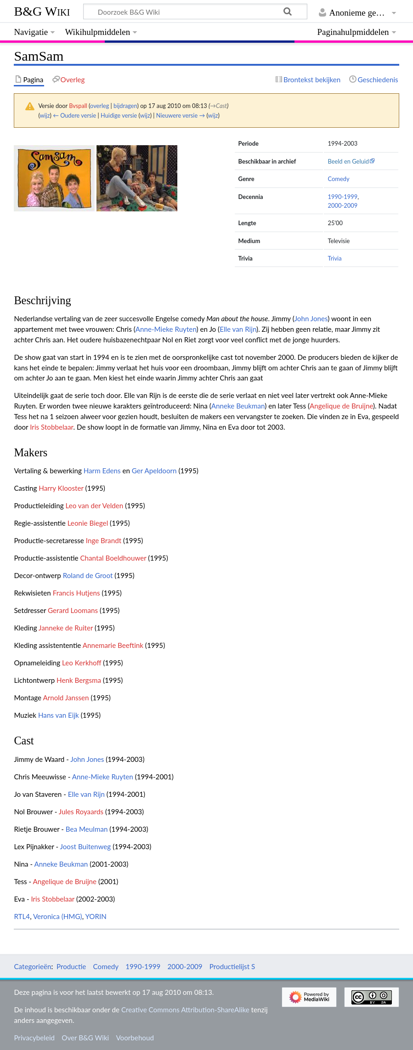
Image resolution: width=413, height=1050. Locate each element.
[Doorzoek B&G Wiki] (195, 11)
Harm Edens (102, 470)
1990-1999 (342, 196)
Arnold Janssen (66, 697)
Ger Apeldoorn (154, 470)
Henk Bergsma (79, 680)
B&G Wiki (42, 11)
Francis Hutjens (76, 593)
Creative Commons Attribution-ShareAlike (185, 1009)
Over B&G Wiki (85, 1037)
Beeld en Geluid (348, 161)
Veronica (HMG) (57, 916)
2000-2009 (342, 205)
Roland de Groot (88, 575)
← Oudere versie (74, 115)
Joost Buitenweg (85, 846)
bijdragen (125, 105)
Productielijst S (232, 966)
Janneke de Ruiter (66, 628)
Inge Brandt (103, 540)
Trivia (334, 258)
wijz (45, 115)
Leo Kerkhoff (81, 662)
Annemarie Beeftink (113, 645)
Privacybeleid (34, 1037)
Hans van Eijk (58, 715)
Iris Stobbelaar (51, 427)
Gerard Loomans (73, 610)
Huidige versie (119, 115)
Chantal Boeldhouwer (113, 558)
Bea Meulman (87, 829)
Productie (71, 966)
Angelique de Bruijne (341, 406)
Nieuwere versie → (180, 115)
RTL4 (22, 916)
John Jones (311, 318)
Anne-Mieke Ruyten (166, 329)
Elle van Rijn (238, 329)
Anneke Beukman (238, 406)
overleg (99, 105)
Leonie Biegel (88, 523)
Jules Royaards (81, 811)
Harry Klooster (61, 488)
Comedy (338, 178)
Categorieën (32, 966)
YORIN (95, 916)
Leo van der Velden (94, 505)
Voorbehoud (134, 1037)
